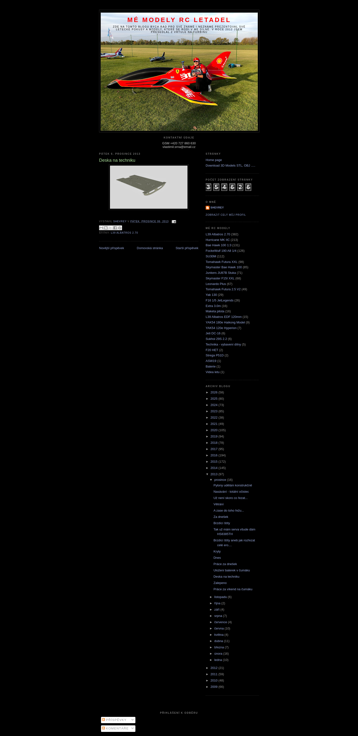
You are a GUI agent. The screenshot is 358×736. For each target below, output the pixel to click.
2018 (214, 443)
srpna (218, 616)
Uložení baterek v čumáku (231, 570)
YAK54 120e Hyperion (221, 328)
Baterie (211, 366)
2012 (214, 668)
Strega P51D (215, 355)
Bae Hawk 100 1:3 (218, 245)
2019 (214, 436)
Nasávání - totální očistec (231, 491)
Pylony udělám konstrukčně (232, 485)
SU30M (211, 256)
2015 (214, 461)
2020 (214, 430)
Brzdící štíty (221, 523)
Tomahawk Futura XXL (222, 262)
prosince (220, 480)
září (217, 609)
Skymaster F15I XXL (220, 278)
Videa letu (213, 372)
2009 (214, 687)
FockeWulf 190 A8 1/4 (221, 251)
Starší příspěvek (187, 248)
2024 (214, 405)
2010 (214, 680)
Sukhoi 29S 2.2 (216, 339)
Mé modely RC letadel (179, 19)
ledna (218, 660)
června (219, 628)
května (219, 634)
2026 (214, 392)
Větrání (218, 504)
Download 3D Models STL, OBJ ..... (230, 165)
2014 (214, 468)
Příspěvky (114, 720)
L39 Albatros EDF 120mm (224, 317)
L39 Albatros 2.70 (124, 232)
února (218, 653)
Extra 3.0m (213, 306)
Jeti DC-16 (213, 333)
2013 (214, 474)
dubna (219, 641)
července (221, 622)
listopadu (221, 597)
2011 (214, 674)
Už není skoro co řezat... (230, 498)
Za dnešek (220, 517)
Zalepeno (219, 583)
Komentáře (115, 728)
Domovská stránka (150, 248)
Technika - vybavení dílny (223, 344)
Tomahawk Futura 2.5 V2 (223, 289)
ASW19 (211, 361)
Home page (214, 160)
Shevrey (217, 207)
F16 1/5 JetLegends (219, 300)
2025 (214, 398)
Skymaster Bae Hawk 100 (224, 267)
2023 (214, 411)
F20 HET (212, 350)
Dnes (217, 558)
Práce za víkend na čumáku (232, 589)
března (219, 647)
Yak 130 (211, 295)
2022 (214, 417)
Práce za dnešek (225, 564)
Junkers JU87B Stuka (221, 273)
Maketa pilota (215, 311)
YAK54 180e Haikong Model (225, 322)
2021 (214, 424)
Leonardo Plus (216, 284)
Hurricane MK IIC (218, 240)
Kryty (217, 551)
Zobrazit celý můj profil (226, 215)
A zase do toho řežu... (228, 510)
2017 (214, 449)
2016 (214, 455)
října (217, 603)
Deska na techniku (226, 576)
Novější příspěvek (111, 248)
